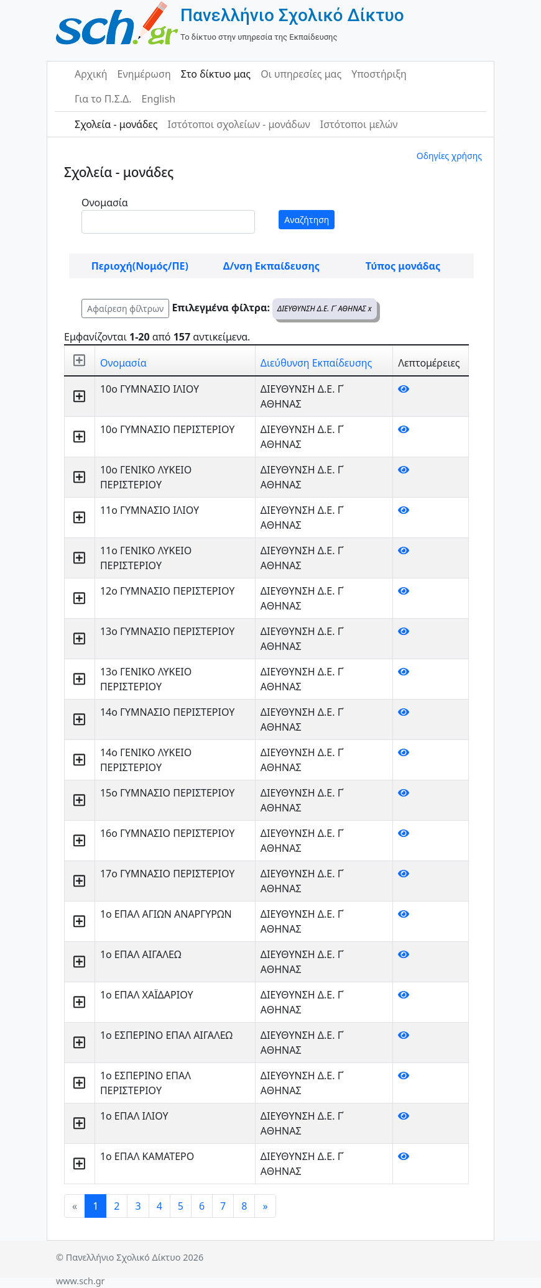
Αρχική (91, 74)
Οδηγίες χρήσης (449, 156)
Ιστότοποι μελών (359, 124)
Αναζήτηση (306, 220)
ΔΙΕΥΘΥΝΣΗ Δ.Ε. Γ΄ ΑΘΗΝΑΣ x (324, 308)
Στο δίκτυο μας (216, 74)
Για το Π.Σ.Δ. (103, 99)
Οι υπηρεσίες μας (301, 74)
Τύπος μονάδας (403, 266)
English (158, 99)
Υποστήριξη (379, 74)
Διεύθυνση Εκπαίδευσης (316, 363)
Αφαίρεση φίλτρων (125, 308)
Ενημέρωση (144, 74)
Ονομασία (104, 202)
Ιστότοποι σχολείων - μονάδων (238, 124)
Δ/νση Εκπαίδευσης (271, 266)
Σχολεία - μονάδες (116, 124)
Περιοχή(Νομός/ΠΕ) (139, 266)
